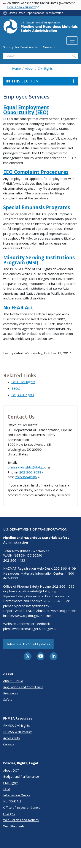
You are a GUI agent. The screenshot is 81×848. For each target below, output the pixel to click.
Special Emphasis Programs (36, 207)
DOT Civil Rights (23, 382)
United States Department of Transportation (36, 13)
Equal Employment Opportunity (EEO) (26, 110)
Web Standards (13, 826)
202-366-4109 (65, 568)
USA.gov (9, 814)
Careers (8, 744)
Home (16, 68)
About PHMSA (13, 681)
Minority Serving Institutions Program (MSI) (39, 260)
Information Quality (16, 795)
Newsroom (51, 47)
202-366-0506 (27, 477)
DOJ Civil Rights (22, 395)
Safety (7, 699)
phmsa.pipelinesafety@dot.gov (31, 591)
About (29, 68)
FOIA (6, 789)
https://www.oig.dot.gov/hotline (27, 615)
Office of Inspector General (22, 807)
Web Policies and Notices (21, 820)
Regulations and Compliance (23, 687)
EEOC (15, 388)
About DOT (11, 770)
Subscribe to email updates (28, 644)
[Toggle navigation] (72, 40)
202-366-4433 (14, 560)
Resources (10, 693)
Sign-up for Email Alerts (20, 47)
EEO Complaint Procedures (35, 172)
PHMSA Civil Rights (16, 725)
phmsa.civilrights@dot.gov (29, 467)
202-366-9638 (31, 472)
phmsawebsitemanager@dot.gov (29, 628)
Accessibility (11, 738)
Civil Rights (45, 68)
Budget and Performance (21, 776)
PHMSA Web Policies (17, 732)
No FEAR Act (18, 307)
